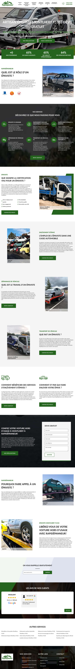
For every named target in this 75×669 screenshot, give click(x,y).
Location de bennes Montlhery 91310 (28, 638)
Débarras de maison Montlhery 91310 (46, 631)
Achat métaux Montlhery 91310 (27, 635)
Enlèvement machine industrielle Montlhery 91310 (27, 632)
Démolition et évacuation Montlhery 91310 (9, 632)
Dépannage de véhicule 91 (41, 3)
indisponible (69, 3)
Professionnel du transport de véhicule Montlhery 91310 (63, 632)
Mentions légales (44, 660)
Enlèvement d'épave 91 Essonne (34, 3)
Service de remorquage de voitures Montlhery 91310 (46, 634)
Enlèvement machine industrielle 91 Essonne (26, 4)
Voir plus (68, 610)
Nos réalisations (28, 41)
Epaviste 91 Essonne (20, 3)
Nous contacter (46, 41)
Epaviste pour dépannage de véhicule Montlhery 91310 (64, 637)
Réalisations (43, 663)
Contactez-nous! (9, 212)
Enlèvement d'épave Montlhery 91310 (10, 635)
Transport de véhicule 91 (47, 3)
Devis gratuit (37, 157)
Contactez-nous (43, 657)
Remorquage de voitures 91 (54, 3)
